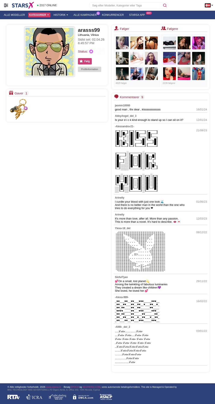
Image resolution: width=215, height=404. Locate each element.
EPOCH (75, 387)
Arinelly (119, 197)
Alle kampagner (86, 14)
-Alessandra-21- (124, 126)
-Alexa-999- (122, 297)
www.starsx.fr (53, 386)
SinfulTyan (121, 277)
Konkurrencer (113, 14)
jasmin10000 (122, 105)
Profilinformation (89, 69)
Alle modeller (14, 14)
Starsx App (138, 14)
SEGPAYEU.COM (92, 387)
